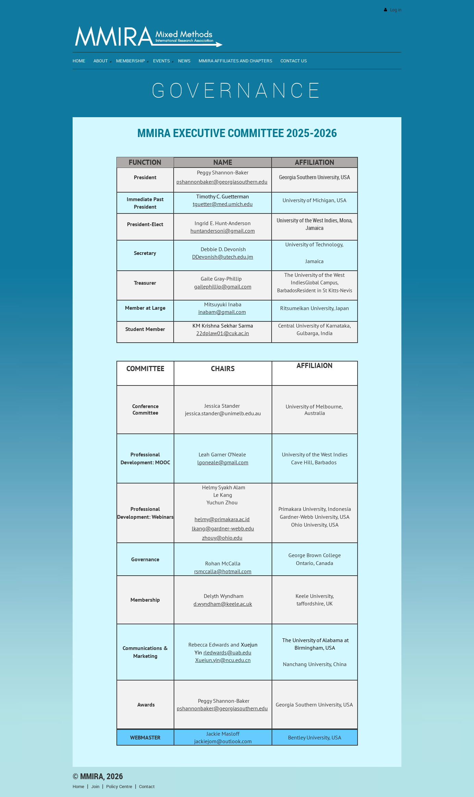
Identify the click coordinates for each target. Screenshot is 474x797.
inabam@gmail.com (222, 311)
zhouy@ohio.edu (222, 537)
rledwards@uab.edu (227, 652)
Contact (147, 786)
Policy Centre (119, 786)
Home (78, 786)
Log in (395, 10)
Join (95, 786)
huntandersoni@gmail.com (222, 230)
